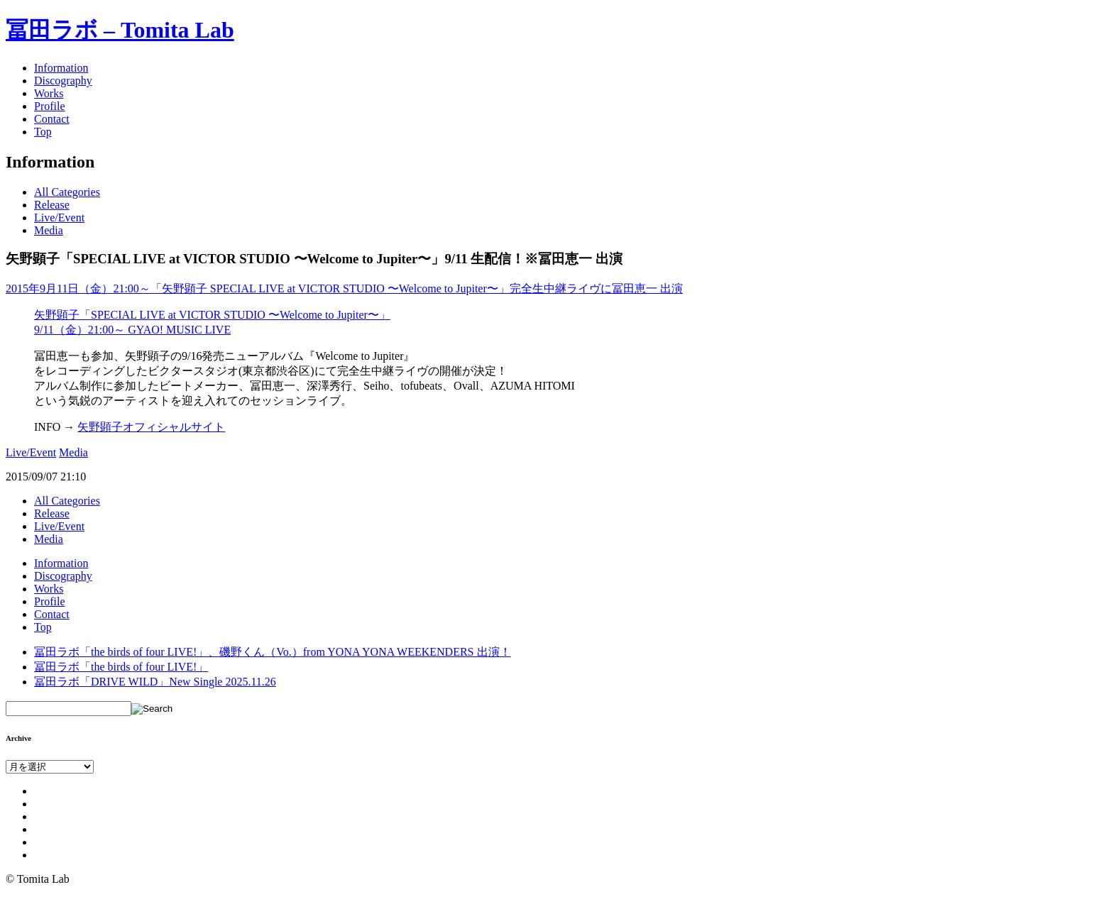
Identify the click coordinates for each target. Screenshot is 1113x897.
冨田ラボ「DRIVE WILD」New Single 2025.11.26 (155, 682)
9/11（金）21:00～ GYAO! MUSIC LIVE (132, 330)
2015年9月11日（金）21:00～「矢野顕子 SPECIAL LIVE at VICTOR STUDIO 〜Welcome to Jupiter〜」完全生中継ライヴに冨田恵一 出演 (344, 288)
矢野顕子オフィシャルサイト (151, 427)
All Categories (67, 192)
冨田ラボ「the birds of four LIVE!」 (121, 667)
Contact (52, 119)
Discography (63, 81)
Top (43, 132)
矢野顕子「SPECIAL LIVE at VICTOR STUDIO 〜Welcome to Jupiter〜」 (212, 315)
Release (52, 205)
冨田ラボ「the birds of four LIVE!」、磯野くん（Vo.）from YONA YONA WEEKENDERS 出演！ (272, 652)
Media (48, 230)
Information (61, 68)
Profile (49, 106)
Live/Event (59, 217)
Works (48, 93)
